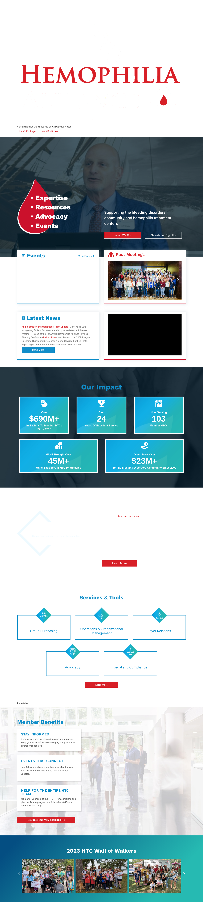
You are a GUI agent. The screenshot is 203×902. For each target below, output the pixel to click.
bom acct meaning (128, 516)
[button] (112, 280)
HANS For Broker (49, 131)
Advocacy (72, 667)
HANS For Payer (27, 131)
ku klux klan (49, 337)
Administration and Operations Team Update (45, 326)
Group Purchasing (44, 631)
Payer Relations (159, 631)
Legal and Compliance (130, 667)
